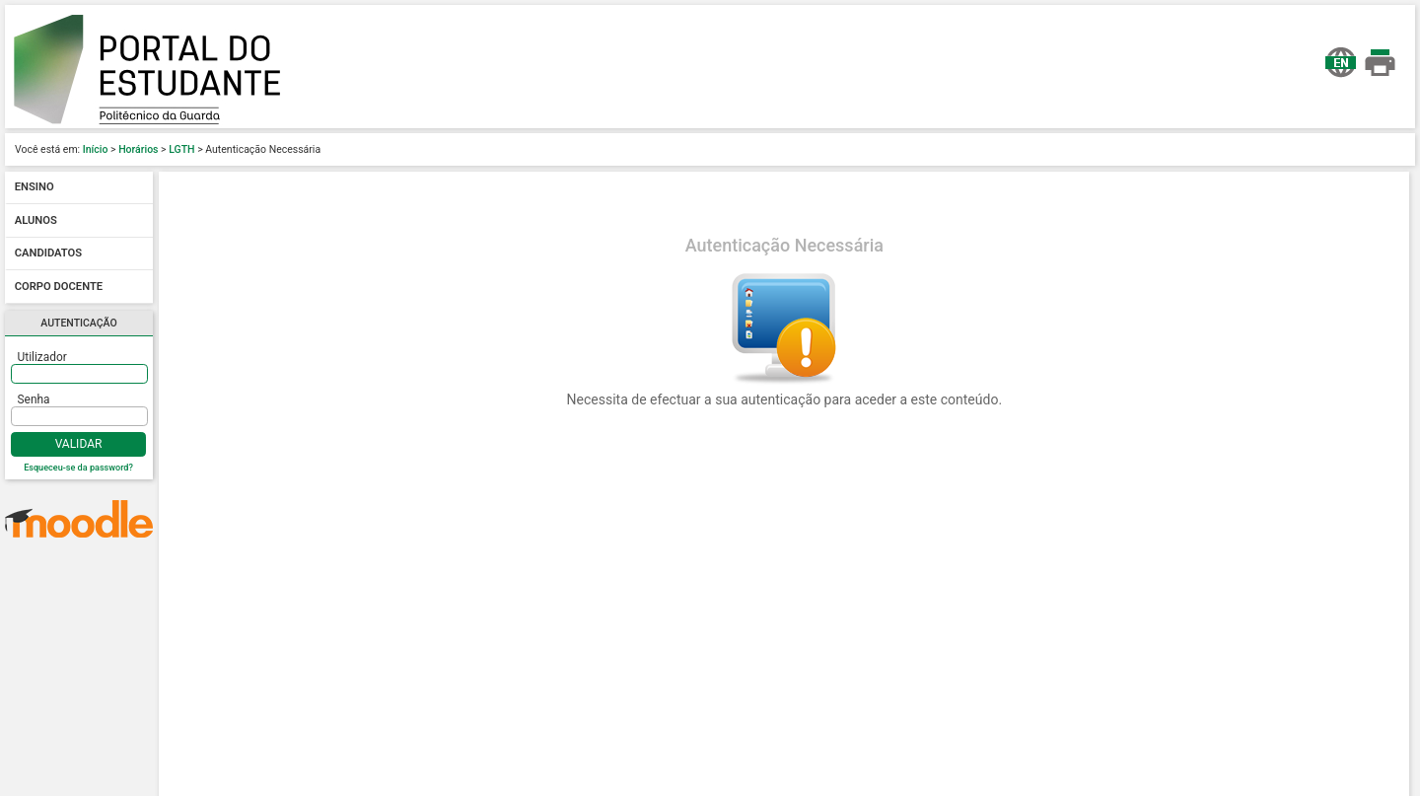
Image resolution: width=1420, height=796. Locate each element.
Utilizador (42, 357)
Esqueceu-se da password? (78, 467)
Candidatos (48, 254)
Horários (138, 149)
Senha (34, 399)
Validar (79, 444)
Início (95, 149)
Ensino (34, 187)
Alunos (36, 220)
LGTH (181, 149)
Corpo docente (59, 286)
